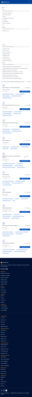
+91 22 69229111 (4, 310)
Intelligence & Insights (5, 275)
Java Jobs (3, 324)
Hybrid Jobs (3, 369)
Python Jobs (3, 320)
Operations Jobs (4, 353)
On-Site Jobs (3, 371)
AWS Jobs (3, 322)
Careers (2, 298)
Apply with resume (25, 91)
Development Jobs (4, 349)
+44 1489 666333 (4, 308)
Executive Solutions (5, 277)
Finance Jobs (3, 346)
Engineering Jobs (4, 326)
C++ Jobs (3, 317)
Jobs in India (3, 357)
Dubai (2, 379)
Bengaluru (3, 377)
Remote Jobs (3, 373)
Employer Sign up (4, 282)
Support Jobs (3, 338)
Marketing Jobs (4, 336)
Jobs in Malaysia (4, 363)
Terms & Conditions (5, 393)
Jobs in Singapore (4, 361)
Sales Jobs (3, 334)
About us (2, 295)
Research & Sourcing (5, 273)
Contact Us (3, 300)
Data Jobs (3, 332)
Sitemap (2, 302)
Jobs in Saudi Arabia (5, 365)
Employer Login (4, 279)
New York (2, 383)
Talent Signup (3, 292)
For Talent (3, 287)
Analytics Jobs (3, 341)
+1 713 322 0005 (4, 306)
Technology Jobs (4, 351)
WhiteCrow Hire (4, 284)
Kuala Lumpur (3, 381)
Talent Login (3, 290)
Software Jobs (3, 330)
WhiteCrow (4, 262)
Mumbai (2, 385)
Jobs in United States (5, 359)
